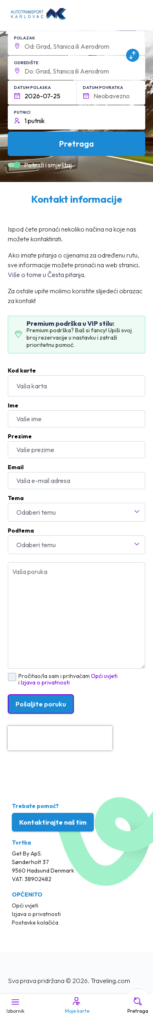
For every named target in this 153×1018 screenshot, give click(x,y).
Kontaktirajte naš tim (52, 822)
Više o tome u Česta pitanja (46, 275)
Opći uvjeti (104, 676)
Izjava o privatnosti (45, 682)
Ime (13, 405)
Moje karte (76, 1005)
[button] (77, 43)
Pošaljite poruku (41, 704)
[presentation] (60, 738)
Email (16, 467)
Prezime (20, 436)
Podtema (21, 530)
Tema (16, 498)
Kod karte (22, 370)
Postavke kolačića (35, 922)
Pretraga (137, 1005)
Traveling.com (110, 981)
